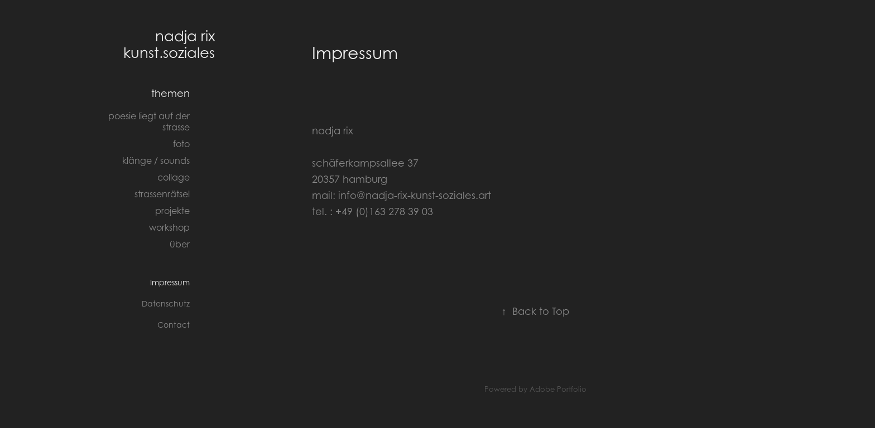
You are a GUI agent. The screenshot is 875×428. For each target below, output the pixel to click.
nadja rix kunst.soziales (171, 44)
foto (181, 143)
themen (170, 93)
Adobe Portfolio (558, 389)
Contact (173, 324)
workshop (169, 227)
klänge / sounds (156, 160)
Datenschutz (166, 303)
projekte (172, 210)
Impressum (170, 282)
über (180, 244)
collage (173, 177)
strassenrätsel (162, 194)
